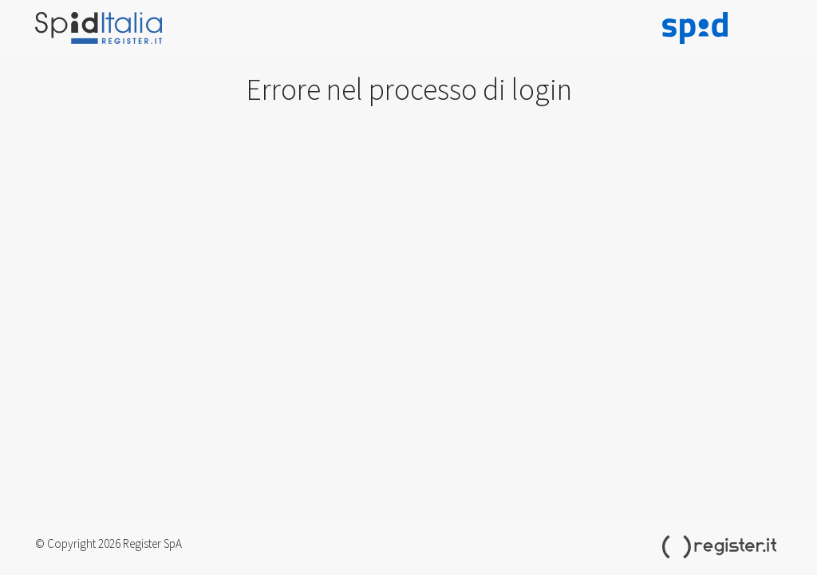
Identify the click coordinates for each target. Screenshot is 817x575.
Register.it (722, 547)
